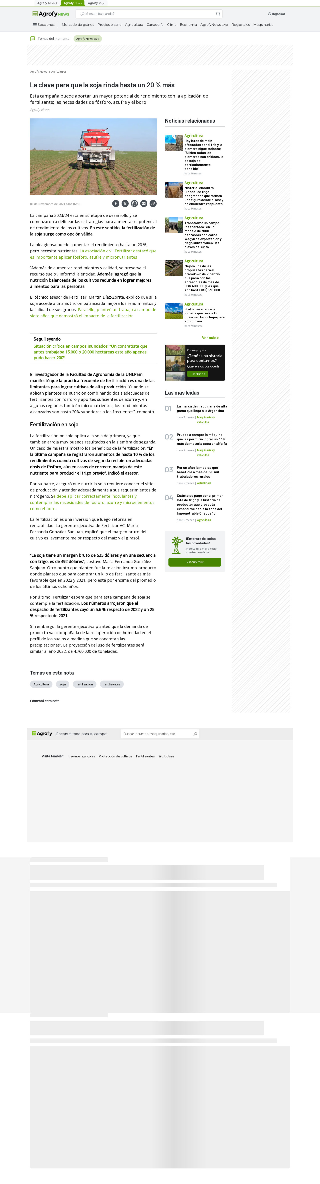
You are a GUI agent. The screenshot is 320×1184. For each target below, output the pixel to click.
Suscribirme (195, 562)
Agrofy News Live (87, 39)
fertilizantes (112, 684)
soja (63, 684)
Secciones (46, 24)
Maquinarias (263, 24)
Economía (188, 24)
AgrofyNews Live (214, 24)
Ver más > (210, 337)
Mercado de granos (78, 24)
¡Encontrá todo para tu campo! (81, 734)
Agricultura (134, 24)
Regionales (241, 24)
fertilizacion (84, 684)
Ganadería (155, 24)
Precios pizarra (110, 24)
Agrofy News (38, 71)
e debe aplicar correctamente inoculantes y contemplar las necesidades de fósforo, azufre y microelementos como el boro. (92, 502)
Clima (171, 24)
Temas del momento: (50, 38)
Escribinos (198, 374)
